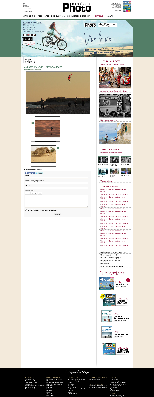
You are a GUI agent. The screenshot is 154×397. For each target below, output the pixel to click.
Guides (39, 16)
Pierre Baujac (125, 162)
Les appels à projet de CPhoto (75, 348)
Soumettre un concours (116, 365)
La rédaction (113, 375)
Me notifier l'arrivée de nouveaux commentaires (42, 173)
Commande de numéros (116, 372)
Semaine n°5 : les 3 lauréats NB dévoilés (112, 204)
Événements (85, 16)
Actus (25, 16)
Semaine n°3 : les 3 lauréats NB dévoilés (112, 196)
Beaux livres (113, 354)
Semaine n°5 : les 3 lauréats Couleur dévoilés (113, 202)
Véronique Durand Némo (114, 162)
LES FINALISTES (113, 183)
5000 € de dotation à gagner (110, 227)
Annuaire (110, 16)
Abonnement (113, 373)
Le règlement (105, 231)
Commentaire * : (30, 153)
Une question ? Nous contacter (111, 234)
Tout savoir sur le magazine (74, 346)
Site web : (28, 148)
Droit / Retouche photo (115, 377)
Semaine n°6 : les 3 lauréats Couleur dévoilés (113, 206)
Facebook (27, 3)
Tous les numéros (116, 5)
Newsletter (118, 9)
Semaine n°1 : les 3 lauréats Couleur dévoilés (113, 186)
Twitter (26, 5)
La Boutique (118, 6)
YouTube (48, 359)
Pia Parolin (101, 174)
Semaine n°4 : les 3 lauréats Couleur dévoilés (113, 198)
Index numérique (116, 7)
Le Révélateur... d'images (116, 349)
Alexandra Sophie (115, 173)
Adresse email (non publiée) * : (34, 143)
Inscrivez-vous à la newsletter (32, 351)
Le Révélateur (56, 16)
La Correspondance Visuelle (75, 354)
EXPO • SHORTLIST (115, 148)
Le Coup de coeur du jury (108, 118)
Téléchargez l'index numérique (33, 349)
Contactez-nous (29, 353)
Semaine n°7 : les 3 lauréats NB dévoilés (112, 212)
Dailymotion (49, 361)
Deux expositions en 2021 (109, 225)
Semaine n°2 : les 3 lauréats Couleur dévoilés (113, 190)
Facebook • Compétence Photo (54, 346)
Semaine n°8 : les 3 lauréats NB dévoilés (112, 216)
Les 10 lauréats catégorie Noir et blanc (111, 90)
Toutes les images (106, 178)
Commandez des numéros (32, 348)
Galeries (75, 16)
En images (70, 349)
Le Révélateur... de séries (116, 351)
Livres (46, 16)
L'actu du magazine (115, 348)
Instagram (27, 6)
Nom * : (27, 138)
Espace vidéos (71, 359)
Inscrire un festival (114, 364)
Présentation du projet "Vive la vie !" (112, 222)
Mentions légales (29, 354)
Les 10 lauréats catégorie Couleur (110, 64)
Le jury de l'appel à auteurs (109, 229)
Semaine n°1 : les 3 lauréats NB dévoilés (112, 188)
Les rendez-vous (114, 353)
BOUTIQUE (99, 16)
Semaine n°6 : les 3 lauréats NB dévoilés (112, 208)
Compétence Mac (93, 346)
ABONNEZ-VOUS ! (116, 3)
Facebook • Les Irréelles (52, 349)
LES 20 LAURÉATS (114, 61)
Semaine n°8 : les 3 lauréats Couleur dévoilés (113, 214)
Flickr (47, 357)
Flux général (113, 346)
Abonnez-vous (29, 346)
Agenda (70, 356)
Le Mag (32, 16)
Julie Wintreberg (103, 162)
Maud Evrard (125, 173)
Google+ (48, 353)
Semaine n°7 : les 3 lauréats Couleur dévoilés (113, 210)
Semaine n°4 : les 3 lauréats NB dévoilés (112, 200)
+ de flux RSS (113, 357)
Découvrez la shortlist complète (109, 151)
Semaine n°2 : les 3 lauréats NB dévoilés (112, 192)
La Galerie (70, 351)
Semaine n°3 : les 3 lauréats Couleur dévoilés (113, 194)
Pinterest (48, 356)
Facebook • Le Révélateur (53, 348)
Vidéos (67, 16)
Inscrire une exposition (115, 362)
